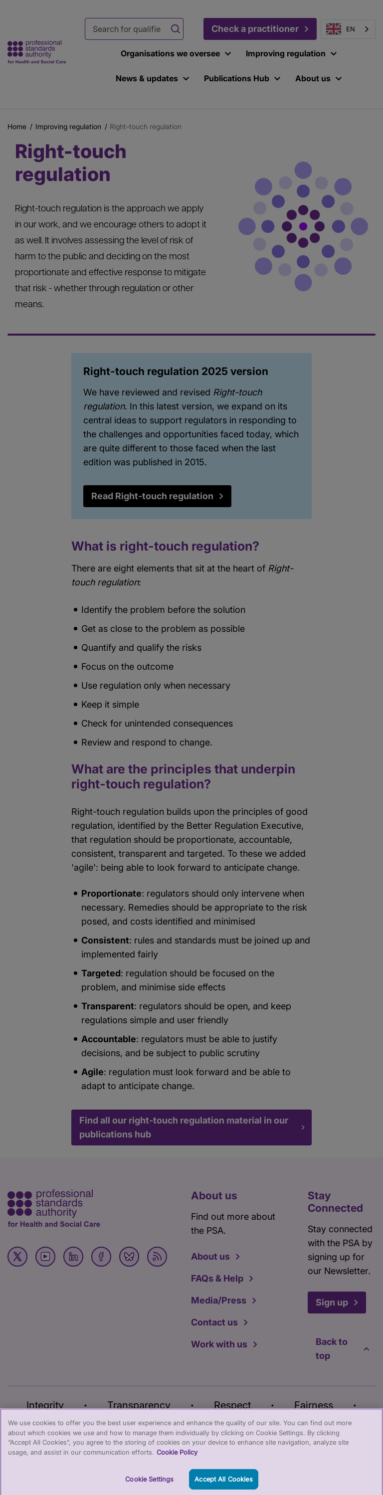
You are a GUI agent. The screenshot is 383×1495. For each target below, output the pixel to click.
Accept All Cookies (223, 1484)
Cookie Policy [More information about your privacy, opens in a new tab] (177, 1457)
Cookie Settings (149, 1484)
